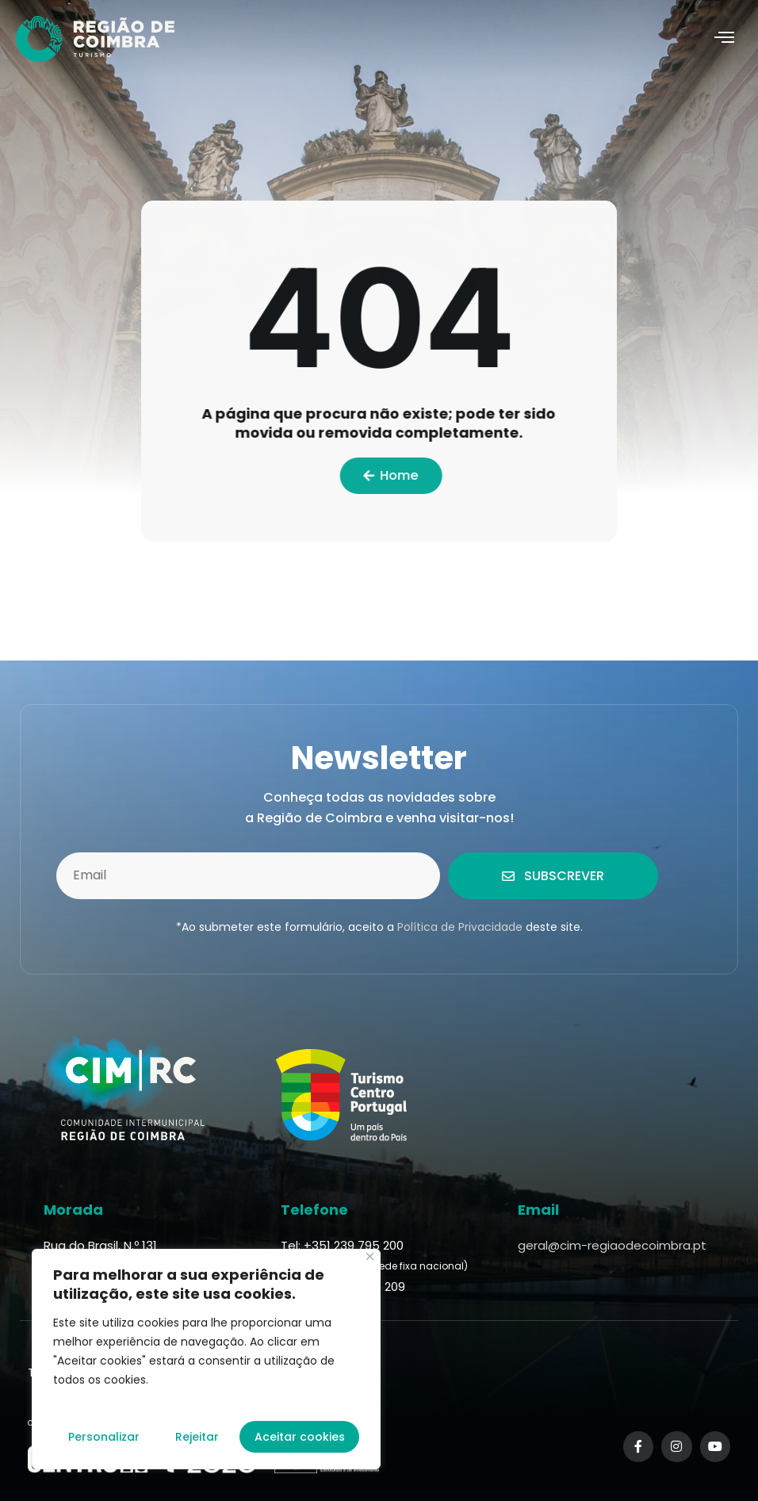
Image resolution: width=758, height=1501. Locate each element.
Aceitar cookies (300, 1437)
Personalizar (104, 1437)
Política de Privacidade (460, 927)
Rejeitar (197, 1437)
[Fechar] (369, 1256)
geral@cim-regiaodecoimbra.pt (612, 1245)
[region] (206, 1359)
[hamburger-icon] (724, 39)
